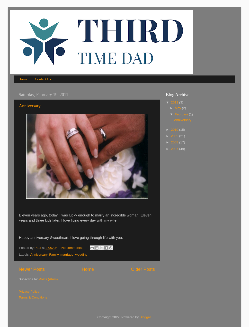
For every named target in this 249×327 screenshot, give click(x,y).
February (182, 114)
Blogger (145, 317)
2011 (175, 102)
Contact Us (43, 79)
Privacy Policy (29, 291)
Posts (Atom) (48, 279)
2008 (175, 142)
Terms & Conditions (33, 297)
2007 (175, 149)
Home (22, 79)
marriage (67, 254)
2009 (175, 136)
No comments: (73, 248)
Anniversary (30, 105)
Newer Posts (32, 269)
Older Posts (143, 269)
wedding (81, 254)
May (178, 108)
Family (54, 254)
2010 (175, 129)
